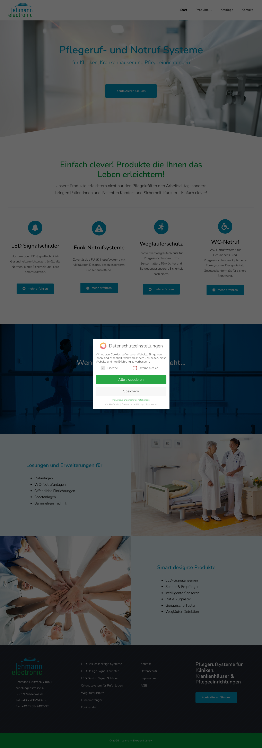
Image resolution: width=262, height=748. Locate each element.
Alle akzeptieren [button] (131, 379)
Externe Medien (145, 368)
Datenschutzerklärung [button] (133, 404)
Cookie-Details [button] (112, 404)
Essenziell (110, 368)
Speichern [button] (131, 391)
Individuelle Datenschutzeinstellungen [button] (131, 399)
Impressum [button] (151, 404)
